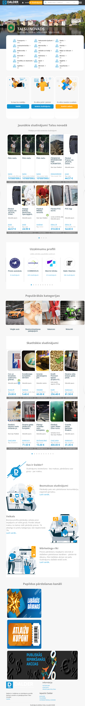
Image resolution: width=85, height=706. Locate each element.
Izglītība (20, 67)
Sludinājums (36, 2)
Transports (21, 42)
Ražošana (42, 57)
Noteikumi (46, 685)
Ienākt (25, 3)
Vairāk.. (8, 699)
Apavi (41, 62)
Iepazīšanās (64, 67)
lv (74, 2)
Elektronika (22, 52)
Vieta (68, 2)
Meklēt (18, 106)
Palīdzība (43, 698)
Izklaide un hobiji (45, 52)
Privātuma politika (49, 689)
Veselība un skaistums (25, 62)
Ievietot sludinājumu (42, 106)
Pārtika (63, 47)
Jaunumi (42, 696)
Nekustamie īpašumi (46, 42)
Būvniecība (43, 47)
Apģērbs (63, 62)
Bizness (63, 57)
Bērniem (42, 67)
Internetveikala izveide (48, 700)
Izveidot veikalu (66, 106)
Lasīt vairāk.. (45, 494)
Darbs (62, 42)
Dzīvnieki (21, 57)
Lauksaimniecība (23, 47)
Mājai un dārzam (66, 52)
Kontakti (46, 687)
